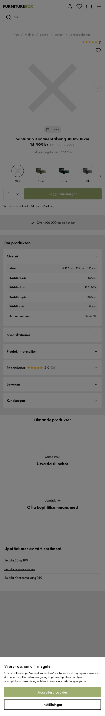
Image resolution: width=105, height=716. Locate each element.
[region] (52, 686)
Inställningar (52, 704)
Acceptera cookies (52, 692)
